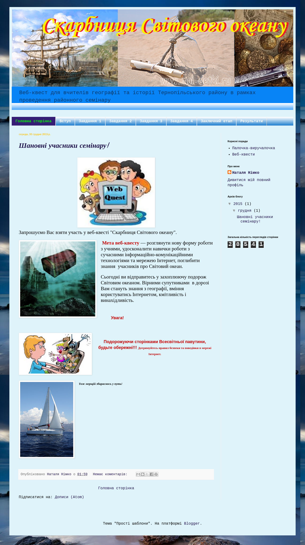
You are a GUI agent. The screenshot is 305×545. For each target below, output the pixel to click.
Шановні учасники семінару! (63, 146)
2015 (239, 204)
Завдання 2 (120, 121)
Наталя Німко (245, 173)
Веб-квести (243, 154)
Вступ (65, 121)
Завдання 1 (90, 121)
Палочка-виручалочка (253, 148)
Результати (251, 121)
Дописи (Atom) (69, 497)
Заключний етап (216, 121)
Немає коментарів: (111, 474)
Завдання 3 (151, 121)
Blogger (192, 524)
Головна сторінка (33, 121)
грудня (246, 211)
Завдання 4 (181, 121)
